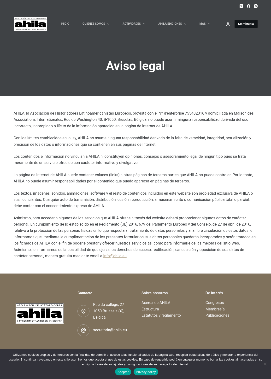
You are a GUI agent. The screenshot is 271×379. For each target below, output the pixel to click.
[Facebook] (248, 6)
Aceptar (123, 372)
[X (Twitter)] (241, 6)
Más (206, 24)
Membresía (246, 24)
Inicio (65, 23)
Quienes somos (96, 24)
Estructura (150, 309)
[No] (265, 364)
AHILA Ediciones (173, 24)
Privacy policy (146, 372)
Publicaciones (218, 315)
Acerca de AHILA (156, 302)
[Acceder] (228, 24)
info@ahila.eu (114, 256)
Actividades (135, 24)
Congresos (215, 302)
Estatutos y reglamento (161, 315)
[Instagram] (256, 6)
